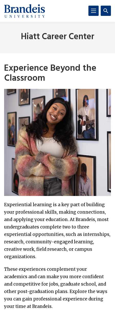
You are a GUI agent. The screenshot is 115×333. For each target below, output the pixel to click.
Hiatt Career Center (57, 37)
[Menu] (93, 11)
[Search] (106, 11)
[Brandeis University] (24, 11)
